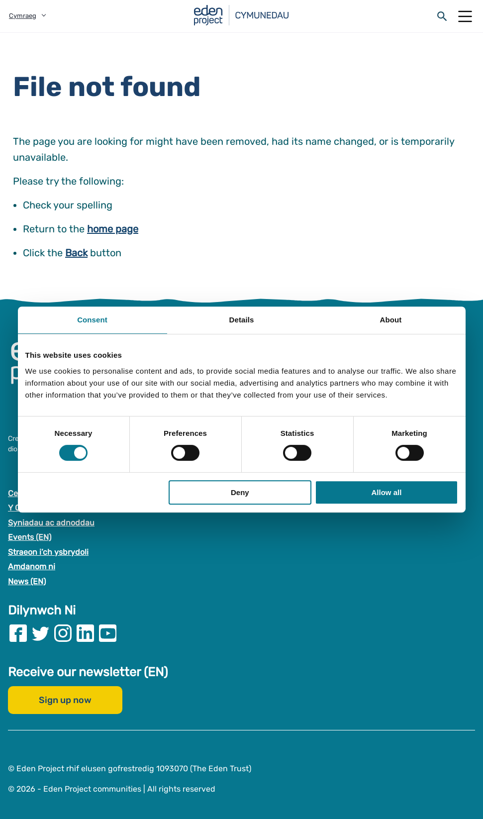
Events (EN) (29, 537)
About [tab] (391, 319)
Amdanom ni (31, 566)
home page (112, 229)
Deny (240, 492)
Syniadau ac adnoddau (51, 522)
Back (76, 253)
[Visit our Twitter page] (40, 632)
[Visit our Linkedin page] (85, 632)
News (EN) (27, 581)
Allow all (387, 492)
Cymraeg (22, 15)
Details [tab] (241, 319)
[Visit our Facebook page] (18, 632)
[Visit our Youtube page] (107, 632)
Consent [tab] (92, 319)
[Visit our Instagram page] (63, 632)
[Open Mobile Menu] (465, 16)
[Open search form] (442, 16)
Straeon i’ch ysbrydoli (48, 551)
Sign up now (65, 699)
